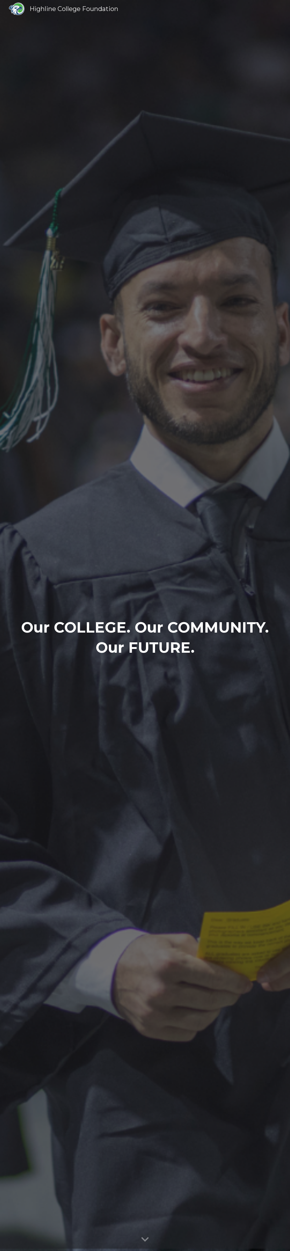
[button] (145, 1239)
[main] (144, 649)
